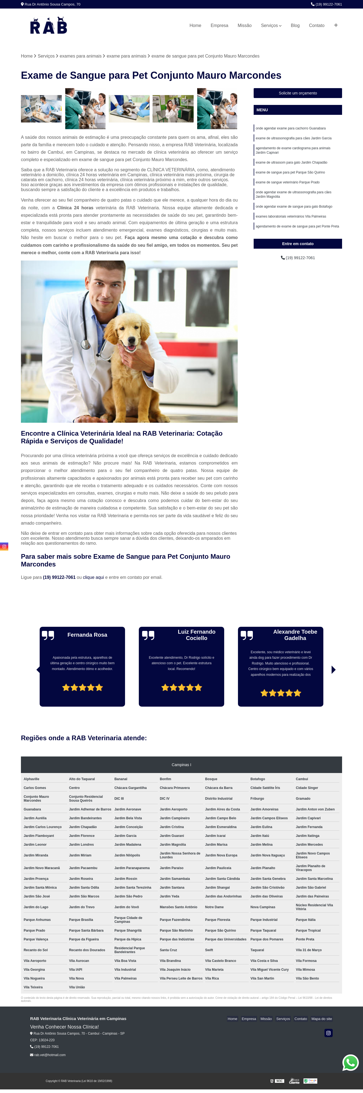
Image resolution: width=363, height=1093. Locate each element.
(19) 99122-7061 (326, 4)
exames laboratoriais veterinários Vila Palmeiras (291, 223)
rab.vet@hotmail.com (48, 1055)
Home (195, 25)
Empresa (219, 25)
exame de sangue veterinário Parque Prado (287, 186)
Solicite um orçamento (298, 93)
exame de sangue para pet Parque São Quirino (290, 176)
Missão (245, 25)
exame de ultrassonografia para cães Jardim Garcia (293, 140)
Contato (316, 25)
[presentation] (31, 691)
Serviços (269, 25)
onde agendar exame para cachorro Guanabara (291, 129)
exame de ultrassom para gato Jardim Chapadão (291, 165)
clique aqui (93, 578)
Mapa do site (322, 1019)
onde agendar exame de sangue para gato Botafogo (294, 212)
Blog (295, 25)
